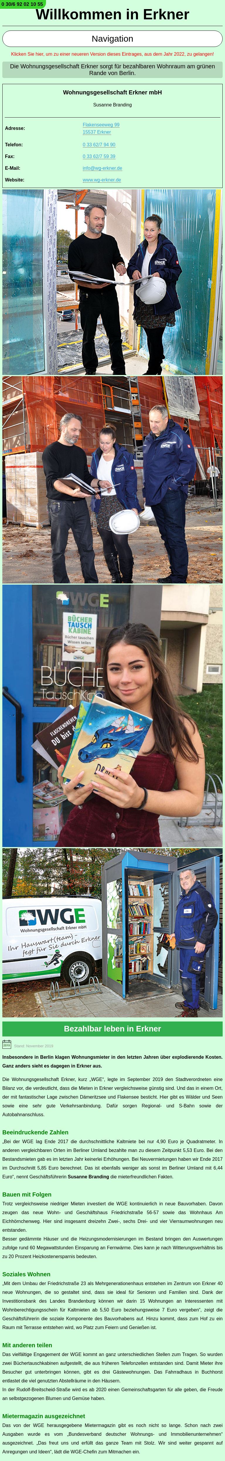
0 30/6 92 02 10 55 (22, 4)
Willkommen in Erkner (113, 14)
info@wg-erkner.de (102, 168)
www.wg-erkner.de (102, 179)
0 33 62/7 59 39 (99, 156)
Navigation (112, 38)
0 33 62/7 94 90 (99, 144)
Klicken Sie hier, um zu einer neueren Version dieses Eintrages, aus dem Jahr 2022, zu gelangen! (112, 54)
